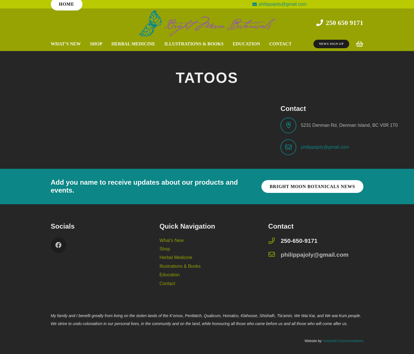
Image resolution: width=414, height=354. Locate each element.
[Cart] (359, 44)
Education (169, 274)
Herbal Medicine (175, 257)
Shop (164, 248)
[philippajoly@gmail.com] (274, 254)
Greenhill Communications (343, 341)
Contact (167, 283)
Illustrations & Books (180, 266)
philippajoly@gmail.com (325, 147)
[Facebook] (58, 245)
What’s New (171, 240)
